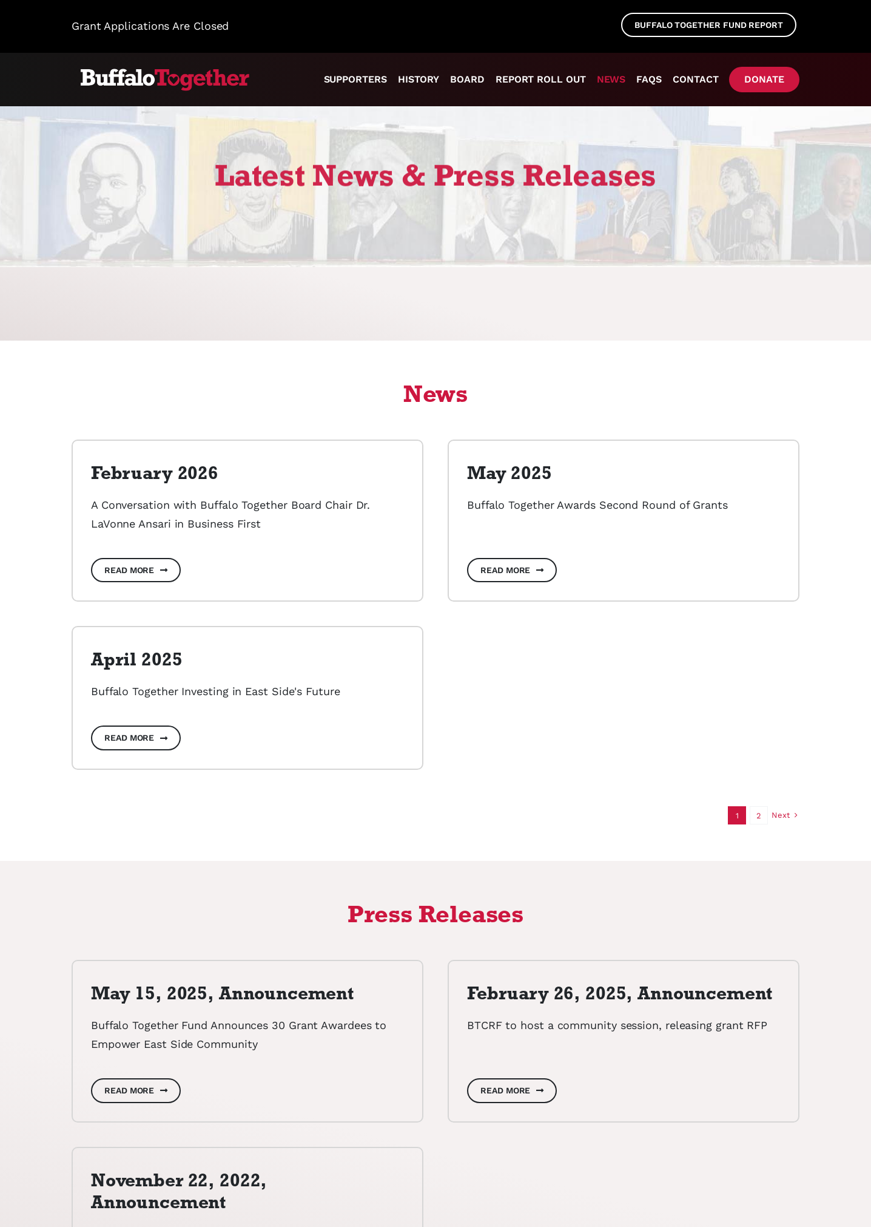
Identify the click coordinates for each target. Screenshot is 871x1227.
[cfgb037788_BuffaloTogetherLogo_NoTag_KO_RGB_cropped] (163, 70)
